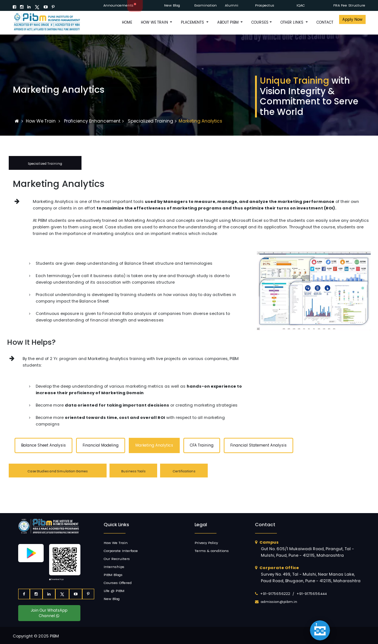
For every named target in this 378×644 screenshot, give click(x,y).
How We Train (41, 121)
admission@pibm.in (279, 601)
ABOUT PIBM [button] (228, 22)
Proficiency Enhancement (91, 121)
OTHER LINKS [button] (292, 22)
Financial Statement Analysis (258, 445)
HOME (127, 22)
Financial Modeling (101, 445)
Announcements (118, 5)
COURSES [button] (259, 22)
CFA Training (202, 445)
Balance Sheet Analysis (43, 445)
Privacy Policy (206, 542)
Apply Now (352, 19)
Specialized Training (150, 121)
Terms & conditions (212, 550)
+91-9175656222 (275, 593)
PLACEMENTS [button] (193, 22)
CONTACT (325, 22)
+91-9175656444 (312, 593)
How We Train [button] (155, 22)
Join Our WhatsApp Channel (49, 613)
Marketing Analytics (154, 445)
